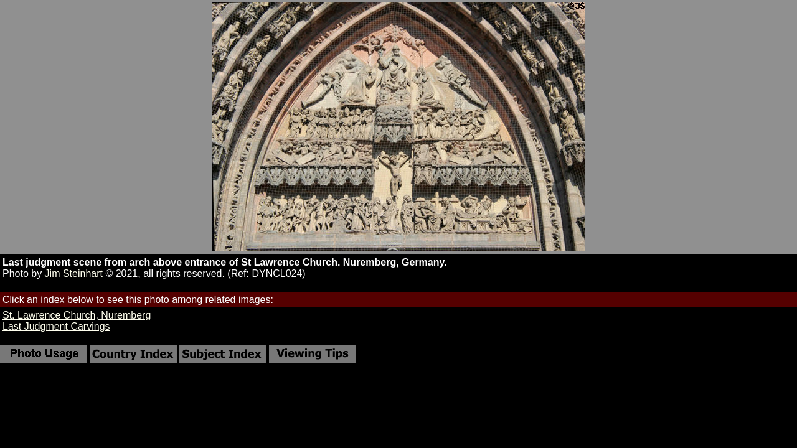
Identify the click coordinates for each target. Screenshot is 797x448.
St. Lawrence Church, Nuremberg (76, 315)
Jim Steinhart (74, 273)
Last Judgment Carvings (56, 326)
